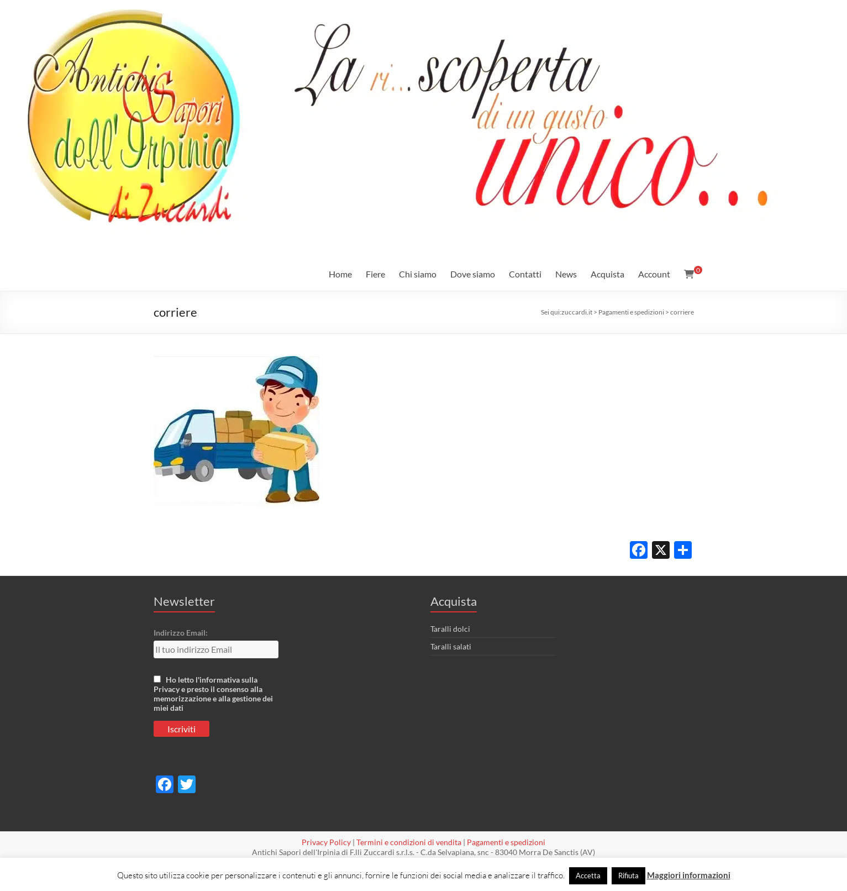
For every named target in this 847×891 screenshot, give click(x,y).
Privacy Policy (326, 842)
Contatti (525, 274)
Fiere (375, 274)
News (566, 274)
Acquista (607, 274)
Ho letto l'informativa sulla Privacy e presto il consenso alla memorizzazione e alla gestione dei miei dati (213, 693)
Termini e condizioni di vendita (408, 842)
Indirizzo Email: (181, 632)
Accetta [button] (588, 875)
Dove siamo (472, 274)
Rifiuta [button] (628, 875)
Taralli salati (450, 646)
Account (654, 274)
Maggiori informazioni (688, 875)
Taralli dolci (450, 628)
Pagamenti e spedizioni (506, 842)
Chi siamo (417, 274)
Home (340, 274)
